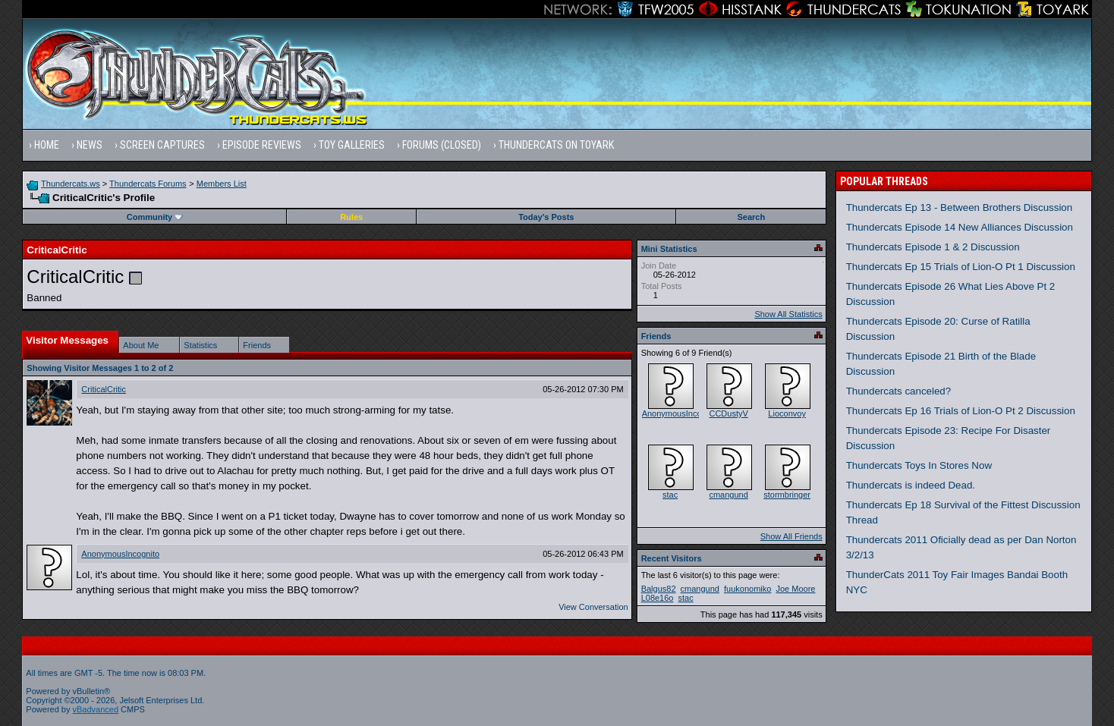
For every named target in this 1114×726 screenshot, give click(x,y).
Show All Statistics (788, 314)
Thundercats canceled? (899, 391)
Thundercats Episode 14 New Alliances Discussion (959, 227)
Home (46, 145)
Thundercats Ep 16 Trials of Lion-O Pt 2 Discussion (960, 410)
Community (155, 217)
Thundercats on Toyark (556, 145)
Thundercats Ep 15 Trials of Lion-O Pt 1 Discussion (960, 266)
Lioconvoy (787, 413)
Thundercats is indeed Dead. (910, 485)
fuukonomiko (747, 588)
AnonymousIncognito (120, 553)
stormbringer (786, 494)
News (89, 145)
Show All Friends (791, 536)
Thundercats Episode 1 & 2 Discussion (933, 247)
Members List (222, 183)
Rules (351, 217)
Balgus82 (658, 588)
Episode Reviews (261, 145)
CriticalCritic (103, 389)
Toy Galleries (352, 145)
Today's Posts (546, 217)
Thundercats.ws (70, 183)
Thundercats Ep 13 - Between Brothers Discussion (959, 207)
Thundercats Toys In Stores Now (919, 465)
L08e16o (657, 597)
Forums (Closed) (441, 145)
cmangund (728, 494)
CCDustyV (728, 413)
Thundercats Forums (147, 183)
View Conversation (593, 606)
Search (751, 217)
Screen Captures (162, 145)
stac (670, 494)
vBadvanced (96, 709)
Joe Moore (795, 588)
